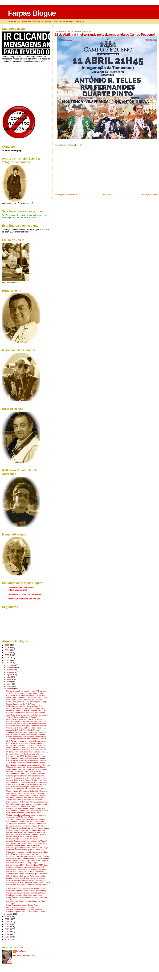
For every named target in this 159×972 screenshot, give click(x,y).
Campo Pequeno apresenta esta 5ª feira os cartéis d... (26, 795)
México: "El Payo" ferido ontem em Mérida (22, 837)
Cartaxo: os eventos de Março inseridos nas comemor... (27, 726)
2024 (7, 650)
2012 (7, 932)
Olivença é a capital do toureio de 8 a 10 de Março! (25, 719)
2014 (7, 926)
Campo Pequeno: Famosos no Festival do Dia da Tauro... (27, 810)
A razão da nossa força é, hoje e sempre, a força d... (25, 878)
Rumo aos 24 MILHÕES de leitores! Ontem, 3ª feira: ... (26, 756)
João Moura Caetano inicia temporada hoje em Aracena (27, 715)
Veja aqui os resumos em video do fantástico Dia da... (26, 767)
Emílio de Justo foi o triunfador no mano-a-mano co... (26, 880)
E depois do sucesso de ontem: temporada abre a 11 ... (27, 852)
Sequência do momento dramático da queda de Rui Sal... (27, 874)
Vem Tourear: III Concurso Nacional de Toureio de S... (26, 728)
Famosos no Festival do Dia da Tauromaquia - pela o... (26, 789)
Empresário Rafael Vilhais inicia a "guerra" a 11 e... (25, 754)
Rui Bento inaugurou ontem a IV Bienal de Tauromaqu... (27, 891)
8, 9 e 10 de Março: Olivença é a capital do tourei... (25, 787)
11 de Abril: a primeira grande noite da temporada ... (25, 693)
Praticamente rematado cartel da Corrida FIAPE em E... (27, 723)
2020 (7, 660)
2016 (7, 922)
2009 (7, 939)
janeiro (10, 914)
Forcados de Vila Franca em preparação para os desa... (27, 832)
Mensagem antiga (149, 194)
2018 (7, 916)
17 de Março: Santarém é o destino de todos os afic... (26, 763)
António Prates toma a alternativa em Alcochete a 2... (26, 800)
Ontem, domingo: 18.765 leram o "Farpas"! (22, 839)
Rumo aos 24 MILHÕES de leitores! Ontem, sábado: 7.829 (28, 882)
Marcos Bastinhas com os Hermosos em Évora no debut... (28, 793)
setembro (11, 672)
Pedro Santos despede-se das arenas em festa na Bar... (27, 769)
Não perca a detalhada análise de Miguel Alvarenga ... (26, 691)
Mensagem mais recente (66, 194)
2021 (7, 658)
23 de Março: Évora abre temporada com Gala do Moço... (27, 828)
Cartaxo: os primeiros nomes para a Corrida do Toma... (26, 721)
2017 (7, 919)
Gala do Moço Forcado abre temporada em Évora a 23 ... (27, 710)
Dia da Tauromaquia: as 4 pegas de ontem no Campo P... (27, 861)
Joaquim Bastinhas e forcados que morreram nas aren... (27, 843)
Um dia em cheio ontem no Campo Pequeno (23, 863)
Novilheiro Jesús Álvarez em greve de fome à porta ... (26, 850)
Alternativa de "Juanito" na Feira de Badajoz (22, 730)
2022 (7, 655)
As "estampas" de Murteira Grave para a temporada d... (27, 824)
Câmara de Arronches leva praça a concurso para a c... (27, 750)
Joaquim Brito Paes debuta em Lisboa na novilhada (25, 774)
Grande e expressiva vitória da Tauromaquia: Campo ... (26, 893)
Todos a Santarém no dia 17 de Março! (20, 704)
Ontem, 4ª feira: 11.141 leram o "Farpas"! (21, 717)
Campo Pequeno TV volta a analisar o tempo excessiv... (27, 782)
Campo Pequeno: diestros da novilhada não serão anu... (27, 758)
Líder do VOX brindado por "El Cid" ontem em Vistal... (26, 876)
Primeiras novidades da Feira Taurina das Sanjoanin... (26, 808)
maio (9, 682)
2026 (7, 645)
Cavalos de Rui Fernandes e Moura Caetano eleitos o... (27, 737)
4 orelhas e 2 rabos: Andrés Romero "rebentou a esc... (26, 888)
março (9, 686)
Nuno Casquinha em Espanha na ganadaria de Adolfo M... (28, 765)
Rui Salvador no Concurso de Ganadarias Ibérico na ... (26, 830)
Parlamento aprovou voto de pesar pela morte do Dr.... (26, 912)
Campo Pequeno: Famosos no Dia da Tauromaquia (25, 821)
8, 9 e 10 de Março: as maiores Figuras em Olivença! (26, 760)
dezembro (11, 665)
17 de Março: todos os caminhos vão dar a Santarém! (26, 739)
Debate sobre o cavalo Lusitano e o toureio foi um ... (25, 771)
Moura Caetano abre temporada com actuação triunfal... (27, 697)
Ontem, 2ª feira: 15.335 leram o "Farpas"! (21, 806)
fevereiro (10, 689)
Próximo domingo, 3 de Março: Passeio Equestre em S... (27, 802)
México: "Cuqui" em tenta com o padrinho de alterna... (26, 734)
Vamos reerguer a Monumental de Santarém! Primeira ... (27, 791)
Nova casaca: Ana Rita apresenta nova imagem (24, 699)
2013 (7, 929)
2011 (7, 934)
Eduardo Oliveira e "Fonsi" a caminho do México (24, 909)
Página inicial (109, 194)
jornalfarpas (21, 951)
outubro (10, 670)
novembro (11, 668)
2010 (7, 937)
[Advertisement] (79, 171)
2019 (7, 663)
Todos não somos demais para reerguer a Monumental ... (27, 804)
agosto (10, 675)
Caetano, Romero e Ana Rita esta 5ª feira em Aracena (26, 780)
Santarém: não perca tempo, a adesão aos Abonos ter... (27, 732)
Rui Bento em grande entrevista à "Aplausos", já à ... (25, 706)
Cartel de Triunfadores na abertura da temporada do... (26, 713)
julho (9, 677)
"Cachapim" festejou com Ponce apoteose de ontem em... (27, 819)
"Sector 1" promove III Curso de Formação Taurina (25, 776)
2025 (7, 647)
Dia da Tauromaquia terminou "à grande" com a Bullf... (26, 747)
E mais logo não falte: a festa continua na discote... (25, 895)
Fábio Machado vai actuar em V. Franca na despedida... (27, 869)
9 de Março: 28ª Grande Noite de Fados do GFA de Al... (27, 784)
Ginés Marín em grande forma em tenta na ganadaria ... (27, 834)
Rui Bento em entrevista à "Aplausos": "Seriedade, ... (26, 813)
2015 (7, 924)
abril (9, 684)
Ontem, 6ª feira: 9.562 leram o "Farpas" (21, 907)
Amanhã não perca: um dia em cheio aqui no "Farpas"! (26, 841)
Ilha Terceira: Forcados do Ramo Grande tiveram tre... (26, 798)
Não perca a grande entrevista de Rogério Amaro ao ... (26, 826)
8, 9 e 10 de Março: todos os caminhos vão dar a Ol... (26, 695)
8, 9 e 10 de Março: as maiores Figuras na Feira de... (26, 743)
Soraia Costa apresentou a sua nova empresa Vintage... (27, 702)
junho (9, 679)
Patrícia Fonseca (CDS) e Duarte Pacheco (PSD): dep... (27, 865)
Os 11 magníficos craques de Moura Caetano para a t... (27, 752)
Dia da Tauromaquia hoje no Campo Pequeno (23, 905)
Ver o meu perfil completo (24, 955)
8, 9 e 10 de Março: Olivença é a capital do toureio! (25, 854)
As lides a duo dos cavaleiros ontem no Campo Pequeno (27, 856)
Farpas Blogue (32, 13)
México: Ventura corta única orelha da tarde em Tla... (26, 872)
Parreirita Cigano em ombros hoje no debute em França (27, 848)
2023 (7, 653)
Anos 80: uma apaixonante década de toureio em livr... (26, 778)
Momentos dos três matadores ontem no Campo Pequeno (27, 858)
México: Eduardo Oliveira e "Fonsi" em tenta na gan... (26, 745)
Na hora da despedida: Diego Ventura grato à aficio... (26, 708)
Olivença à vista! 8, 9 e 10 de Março (19, 817)
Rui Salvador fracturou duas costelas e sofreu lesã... (25, 867)
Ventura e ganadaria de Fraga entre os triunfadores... (26, 815)
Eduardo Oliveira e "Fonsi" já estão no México (23, 845)
